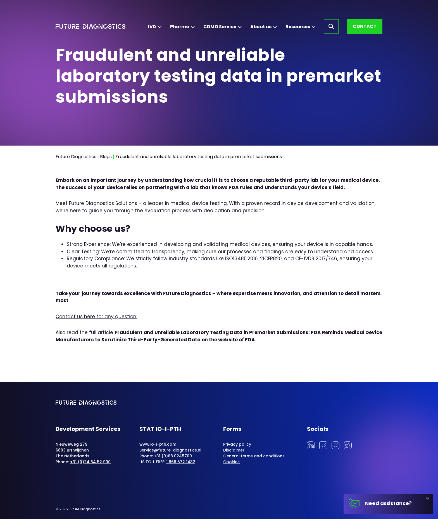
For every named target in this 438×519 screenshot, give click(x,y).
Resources (297, 27)
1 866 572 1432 (180, 462)
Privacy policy (237, 444)
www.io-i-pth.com (157, 444)
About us (261, 27)
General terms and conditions (254, 456)
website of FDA (236, 339)
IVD (152, 27)
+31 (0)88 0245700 (173, 456)
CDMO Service (219, 27)
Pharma (179, 27)
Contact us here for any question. (96, 316)
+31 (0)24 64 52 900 (90, 462)
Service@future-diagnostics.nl (170, 450)
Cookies (231, 462)
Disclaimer (233, 450)
